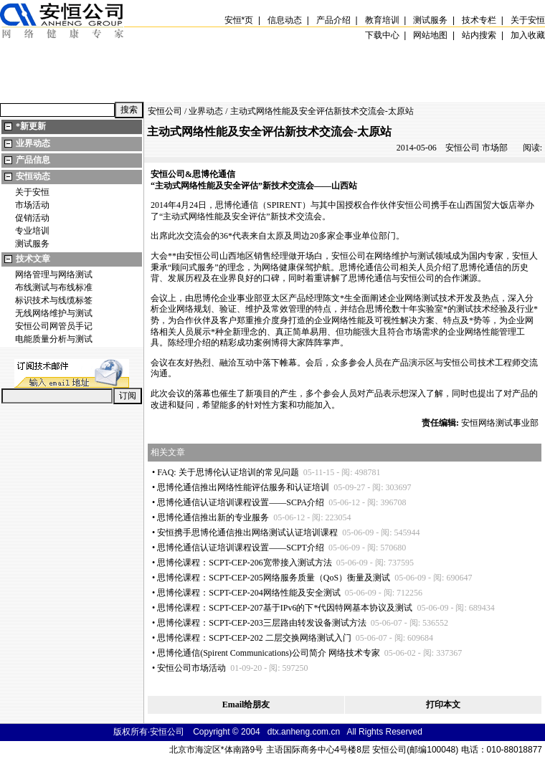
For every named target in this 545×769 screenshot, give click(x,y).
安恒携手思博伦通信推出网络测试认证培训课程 (247, 532)
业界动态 (33, 143)
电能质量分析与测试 (54, 339)
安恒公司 (165, 111)
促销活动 (32, 218)
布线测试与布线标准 (54, 287)
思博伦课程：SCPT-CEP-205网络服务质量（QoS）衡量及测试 (273, 578)
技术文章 (33, 259)
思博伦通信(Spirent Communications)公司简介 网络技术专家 (268, 653)
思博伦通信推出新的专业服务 (213, 517)
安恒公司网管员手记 (54, 326)
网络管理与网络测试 (54, 274)
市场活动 (32, 205)
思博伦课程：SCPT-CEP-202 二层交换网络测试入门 (254, 638)
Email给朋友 (246, 704)
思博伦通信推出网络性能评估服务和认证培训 (243, 487)
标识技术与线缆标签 (54, 300)
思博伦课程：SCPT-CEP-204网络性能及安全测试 (249, 593)
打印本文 (443, 704)
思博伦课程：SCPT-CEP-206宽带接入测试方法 (244, 563)
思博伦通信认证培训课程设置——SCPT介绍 (240, 548)
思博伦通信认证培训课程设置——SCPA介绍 (240, 502)
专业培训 (32, 231)
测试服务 (32, 244)
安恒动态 (33, 176)
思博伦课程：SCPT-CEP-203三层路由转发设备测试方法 (261, 623)
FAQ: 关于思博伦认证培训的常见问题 (227, 472)
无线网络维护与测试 (54, 313)
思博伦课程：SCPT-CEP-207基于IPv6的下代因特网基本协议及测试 (284, 608)
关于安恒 (32, 192)
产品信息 (33, 160)
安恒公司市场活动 (191, 668)
